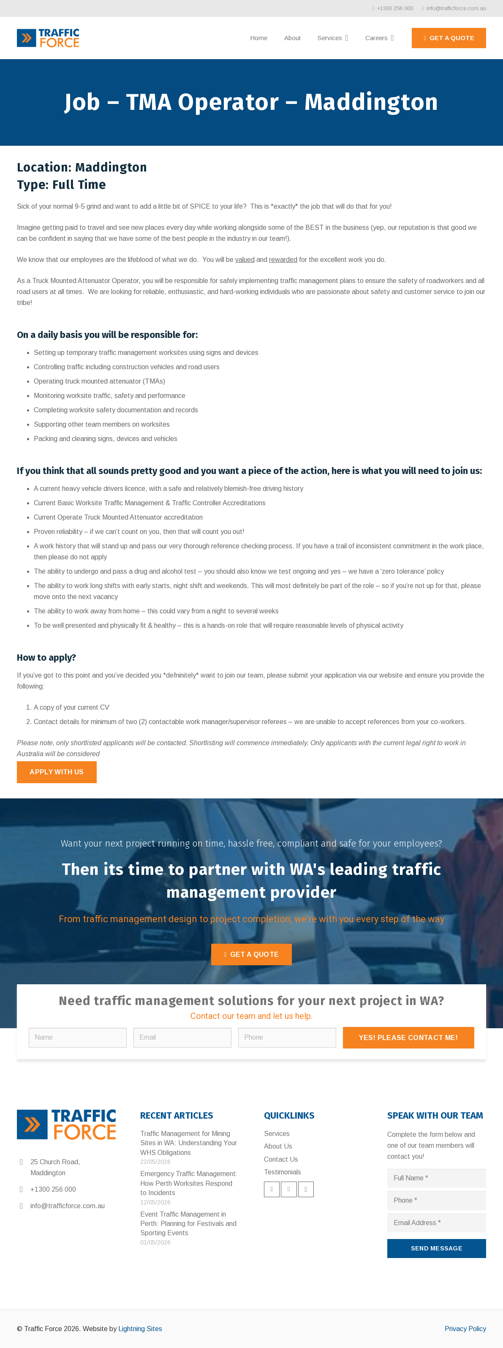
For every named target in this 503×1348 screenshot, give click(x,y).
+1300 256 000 (53, 1189)
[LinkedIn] (289, 1190)
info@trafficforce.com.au (67, 1205)
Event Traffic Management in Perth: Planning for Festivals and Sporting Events (188, 1224)
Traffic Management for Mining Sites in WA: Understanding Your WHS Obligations (188, 1143)
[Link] (48, 38)
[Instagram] (306, 1190)
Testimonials (282, 1172)
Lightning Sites (140, 1328)
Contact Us (281, 1159)
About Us (278, 1146)
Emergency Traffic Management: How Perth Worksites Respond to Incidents (189, 1183)
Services (277, 1133)
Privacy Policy (465, 1328)
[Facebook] (272, 1190)
